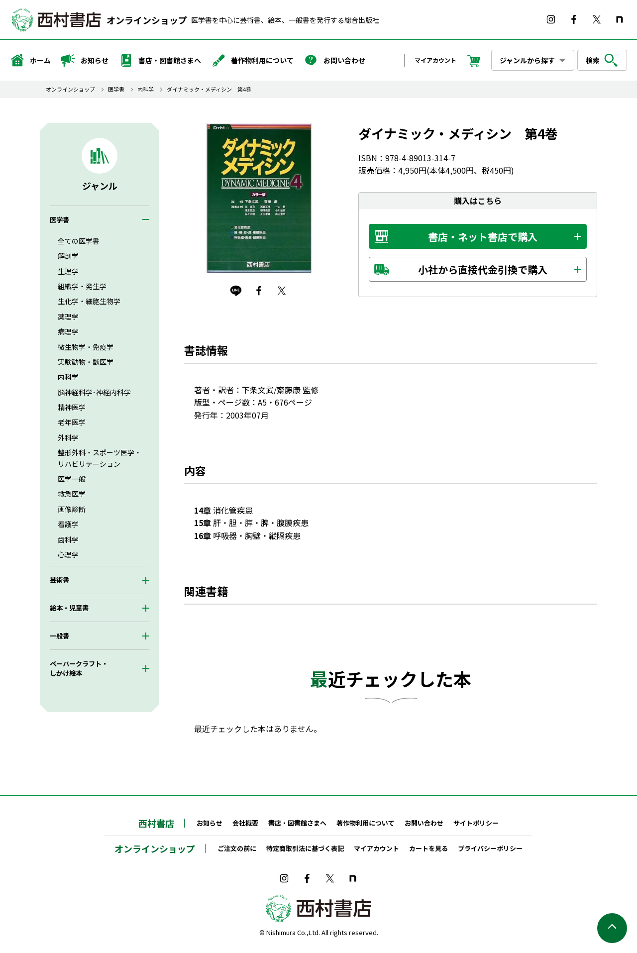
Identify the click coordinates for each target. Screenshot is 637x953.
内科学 (145, 89)
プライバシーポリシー (490, 848)
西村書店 (156, 823)
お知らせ (84, 60)
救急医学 (72, 494)
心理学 (68, 554)
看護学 (68, 524)
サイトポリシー (476, 823)
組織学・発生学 (82, 286)
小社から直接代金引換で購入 (482, 269)
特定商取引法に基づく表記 (305, 848)
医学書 (116, 89)
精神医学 (72, 407)
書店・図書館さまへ (159, 60)
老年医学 (72, 422)
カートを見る (428, 848)
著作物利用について (252, 60)
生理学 (68, 271)
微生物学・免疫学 (85, 347)
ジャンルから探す (527, 60)
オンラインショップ (146, 19)
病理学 (68, 331)
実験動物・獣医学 (85, 362)
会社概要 (245, 823)
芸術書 (59, 580)
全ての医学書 (79, 241)
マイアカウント (435, 60)
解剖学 (68, 256)
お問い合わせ (334, 60)
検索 (602, 60)
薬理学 (68, 316)
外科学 (68, 437)
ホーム (30, 60)
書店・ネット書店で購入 (482, 236)
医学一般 (72, 479)
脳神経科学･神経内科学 (94, 392)
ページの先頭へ (612, 928)
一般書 (59, 635)
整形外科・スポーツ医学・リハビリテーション (99, 457)
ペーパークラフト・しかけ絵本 (79, 668)
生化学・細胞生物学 (89, 301)
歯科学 (68, 539)
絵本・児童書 (69, 608)
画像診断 (72, 509)
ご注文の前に (236, 848)
